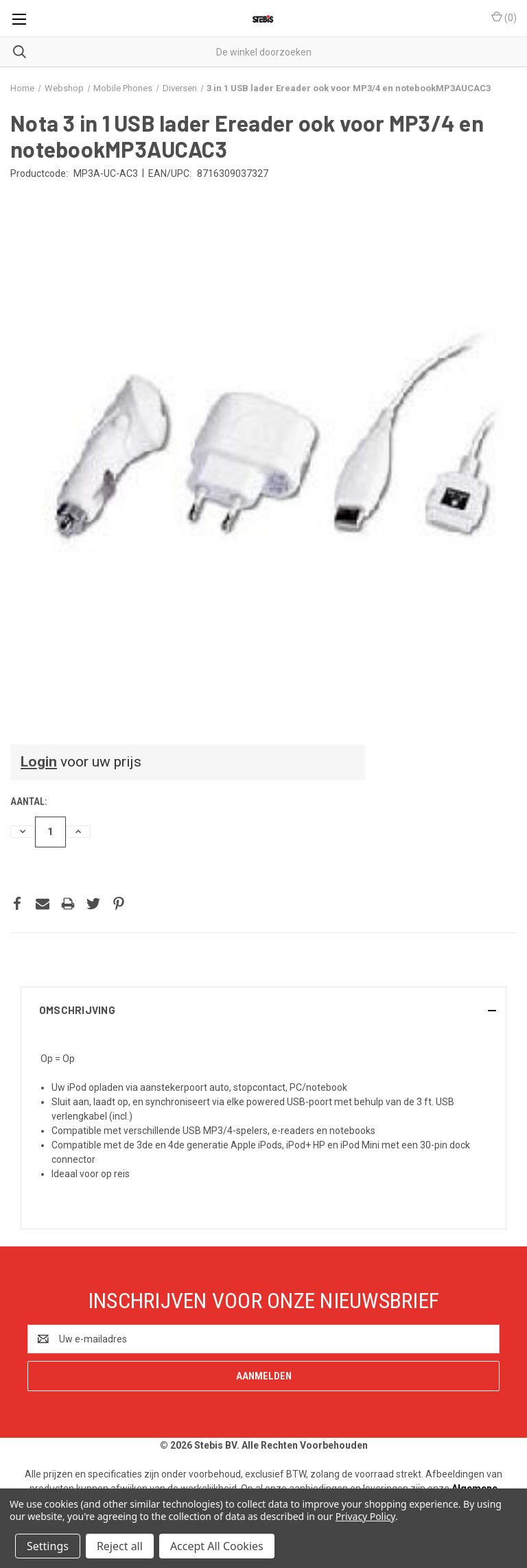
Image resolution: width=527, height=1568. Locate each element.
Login (39, 761)
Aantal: (28, 801)
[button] (263, 1010)
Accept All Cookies (217, 1546)
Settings (48, 1546)
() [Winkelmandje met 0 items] (504, 17)
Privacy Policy (365, 1516)
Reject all (120, 1546)
